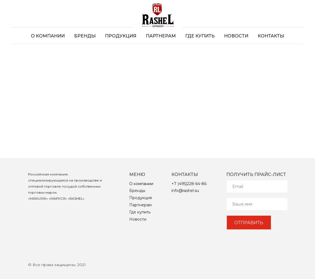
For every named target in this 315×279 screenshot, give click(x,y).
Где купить (200, 36)
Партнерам (161, 36)
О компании (48, 36)
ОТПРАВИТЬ (248, 222)
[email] (257, 186)
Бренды (85, 36)
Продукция (120, 36)
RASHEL (76, 198)
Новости (236, 36)
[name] (257, 204)
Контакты (271, 36)
